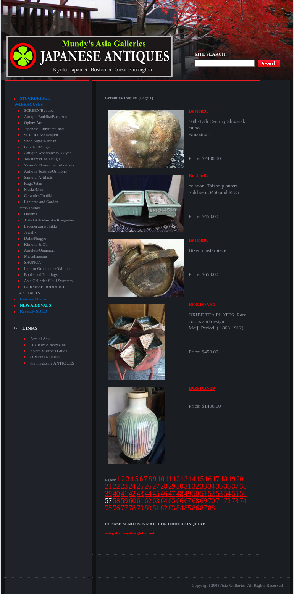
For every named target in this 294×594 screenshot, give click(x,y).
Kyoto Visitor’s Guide (48, 351)
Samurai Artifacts (38, 177)
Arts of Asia (40, 338)
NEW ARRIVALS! (36, 305)
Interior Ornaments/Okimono (48, 268)
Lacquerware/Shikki (40, 226)
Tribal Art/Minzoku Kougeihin (49, 220)
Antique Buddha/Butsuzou (45, 117)
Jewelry (30, 232)
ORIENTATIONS (45, 357)
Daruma (30, 214)
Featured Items (33, 299)
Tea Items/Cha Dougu (42, 159)
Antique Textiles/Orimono (45, 171)
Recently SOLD (33, 311)
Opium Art (33, 123)
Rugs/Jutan (33, 183)
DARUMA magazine (48, 344)
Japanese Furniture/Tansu (44, 129)
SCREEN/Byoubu (39, 110)
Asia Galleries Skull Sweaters (48, 281)
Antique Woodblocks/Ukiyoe (47, 153)
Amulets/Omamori (39, 250)
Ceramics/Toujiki (38, 196)
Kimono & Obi (36, 244)
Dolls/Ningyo (35, 238)
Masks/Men (33, 189)
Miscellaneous (36, 256)
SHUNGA (32, 262)
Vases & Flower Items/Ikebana (49, 165)
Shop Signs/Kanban (40, 141)
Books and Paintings (41, 275)
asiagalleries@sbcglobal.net (129, 533)
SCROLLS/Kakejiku (41, 135)
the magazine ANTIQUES (52, 363)
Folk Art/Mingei (37, 147)
